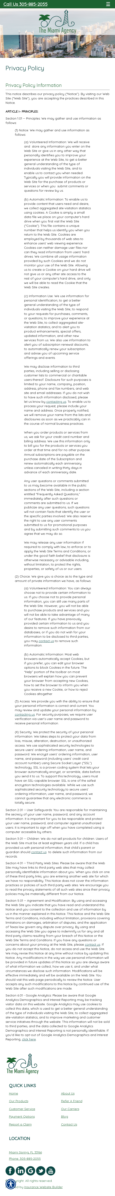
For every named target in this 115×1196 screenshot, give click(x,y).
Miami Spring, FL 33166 (25, 1152)
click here (29, 1039)
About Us (68, 1093)
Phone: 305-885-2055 (25, 1158)
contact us (46, 641)
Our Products (18, 1101)
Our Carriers (70, 1109)
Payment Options (22, 1116)
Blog (64, 1116)
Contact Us (69, 1124)
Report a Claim (20, 1124)
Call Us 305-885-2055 (25, 4)
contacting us (56, 401)
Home (13, 1093)
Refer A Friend (71, 1101)
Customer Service (22, 1109)
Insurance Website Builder (43, 1187)
